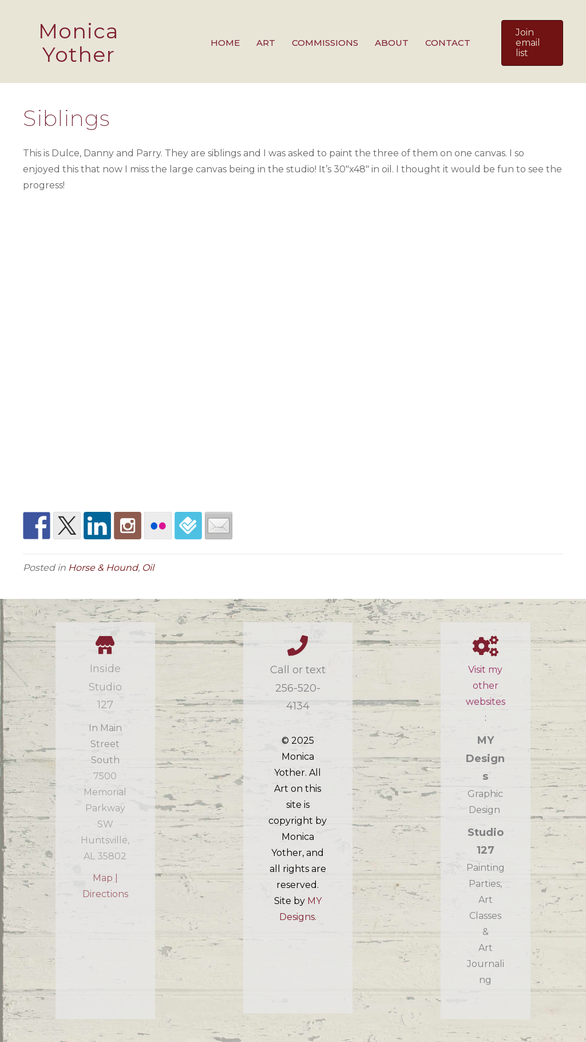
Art (265, 42)
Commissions (325, 42)
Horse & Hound (103, 567)
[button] (532, 43)
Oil (148, 567)
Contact (447, 42)
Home (225, 42)
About (392, 42)
